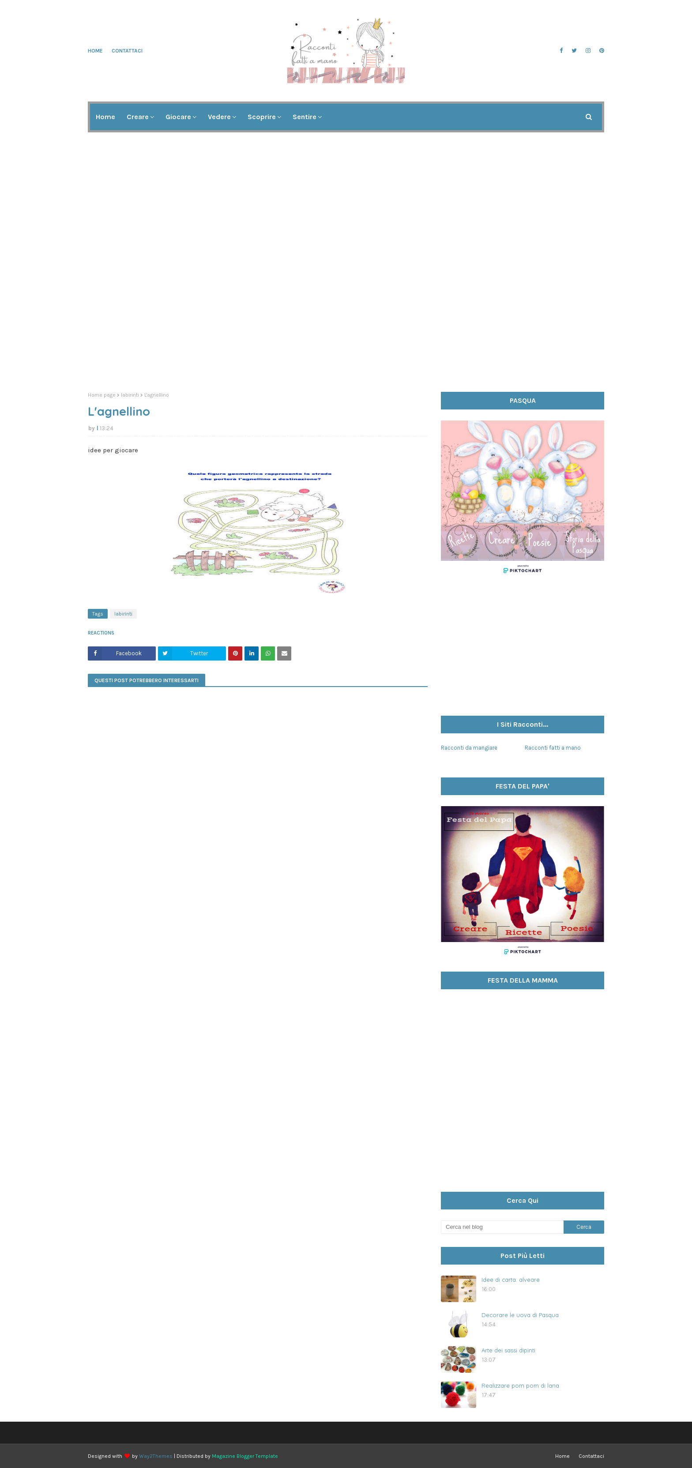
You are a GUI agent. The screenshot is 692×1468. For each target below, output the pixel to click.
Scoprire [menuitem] (262, 117)
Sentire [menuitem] (304, 117)
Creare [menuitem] (138, 117)
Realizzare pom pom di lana (520, 1385)
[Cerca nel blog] (502, 1227)
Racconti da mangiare (469, 747)
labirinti (130, 395)
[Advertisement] (346, 317)
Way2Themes (156, 1456)
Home (95, 51)
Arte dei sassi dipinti (508, 1350)
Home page (102, 395)
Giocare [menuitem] (178, 117)
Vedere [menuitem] (219, 117)
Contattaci (127, 51)
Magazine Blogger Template (245, 1456)
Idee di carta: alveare (510, 1279)
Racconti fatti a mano (553, 747)
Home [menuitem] (105, 117)
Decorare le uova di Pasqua (520, 1314)
